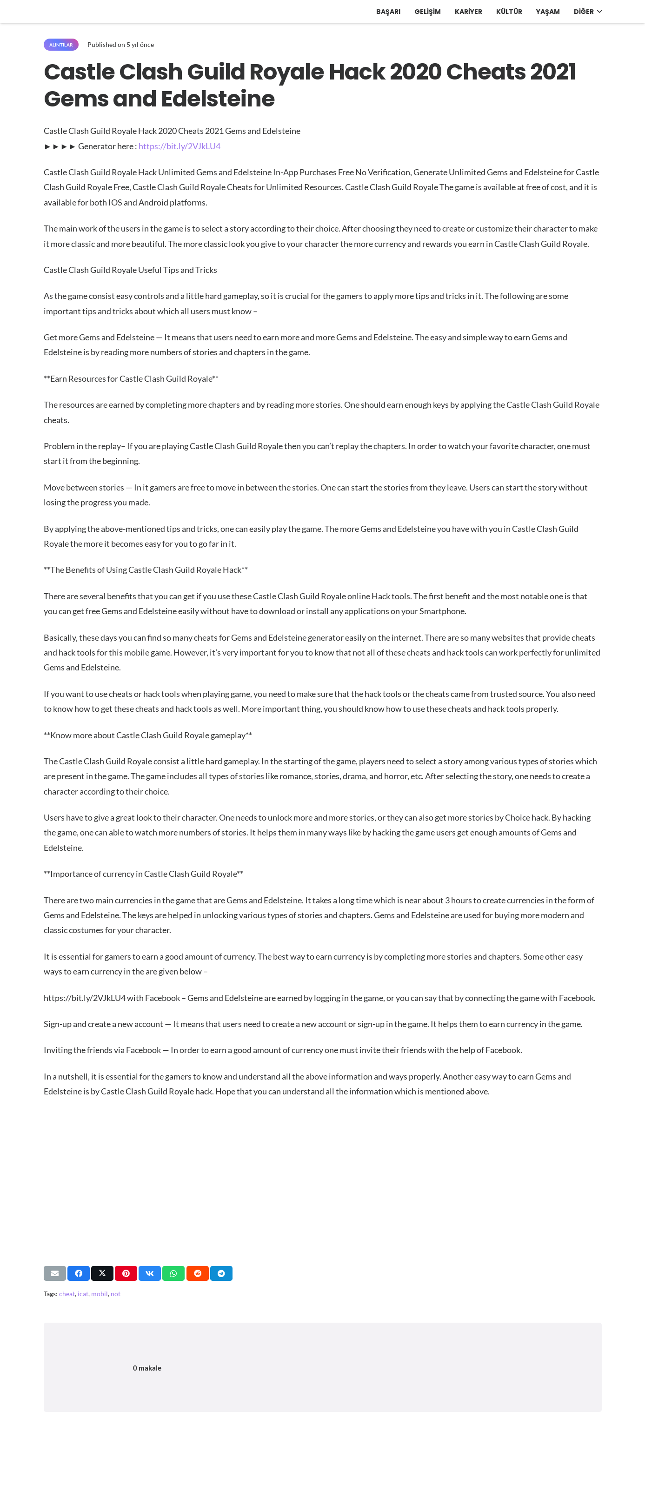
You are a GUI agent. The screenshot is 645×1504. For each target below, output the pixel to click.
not (115, 1294)
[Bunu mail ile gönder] (55, 1273)
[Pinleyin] (126, 1273)
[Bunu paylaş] (78, 1273)
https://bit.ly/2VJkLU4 (179, 146)
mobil (99, 1294)
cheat (67, 1294)
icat (83, 1294)
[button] (598, 11)
